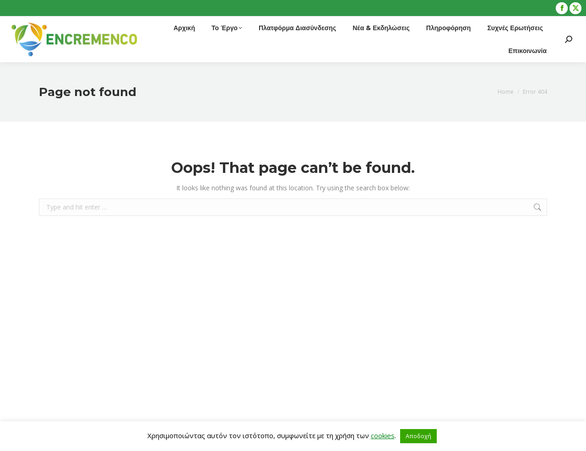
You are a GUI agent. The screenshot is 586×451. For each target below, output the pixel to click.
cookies (383, 435)
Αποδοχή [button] (418, 436)
